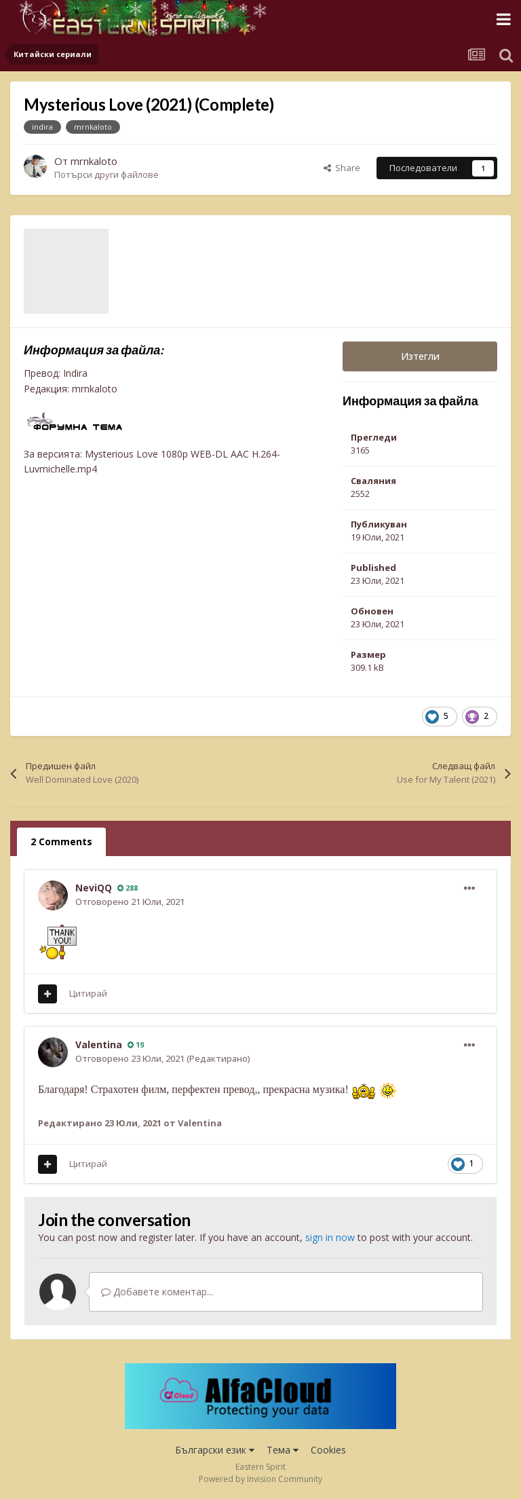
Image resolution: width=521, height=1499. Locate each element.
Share (342, 168)
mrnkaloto (94, 161)
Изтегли (420, 356)
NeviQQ (93, 887)
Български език (214, 1449)
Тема (282, 1449)
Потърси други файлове (106, 174)
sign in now (330, 1237)
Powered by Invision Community (260, 1479)
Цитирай (88, 993)
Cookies (328, 1449)
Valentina (98, 1044)
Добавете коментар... (157, 1291)
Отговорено (130, 901)
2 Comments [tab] (61, 841)
